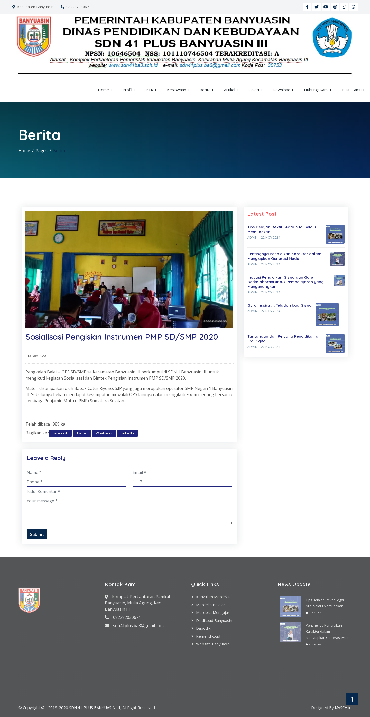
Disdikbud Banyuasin (214, 620)
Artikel (229, 89)
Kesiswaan (176, 89)
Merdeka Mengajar (212, 612)
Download (281, 89)
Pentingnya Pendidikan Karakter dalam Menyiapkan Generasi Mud (327, 631)
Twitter (82, 433)
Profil (127, 89)
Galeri (254, 89)
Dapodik (203, 628)
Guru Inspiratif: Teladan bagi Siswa (279, 305)
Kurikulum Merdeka (213, 596)
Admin (252, 237)
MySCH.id (343, 707)
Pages (42, 150)
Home (103, 89)
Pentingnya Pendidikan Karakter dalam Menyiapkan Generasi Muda (284, 256)
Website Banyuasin (213, 643)
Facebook (60, 433)
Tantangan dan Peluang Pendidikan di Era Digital (283, 338)
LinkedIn (127, 433)
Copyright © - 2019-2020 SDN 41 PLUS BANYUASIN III (71, 707)
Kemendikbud (208, 636)
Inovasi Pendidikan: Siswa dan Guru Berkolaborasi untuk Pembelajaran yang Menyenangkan (285, 282)
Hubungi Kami (316, 89)
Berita (205, 89)
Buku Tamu (352, 89)
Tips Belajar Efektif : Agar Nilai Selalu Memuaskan (281, 229)
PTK (149, 89)
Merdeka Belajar (210, 604)
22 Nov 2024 (270, 237)
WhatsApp (104, 433)
